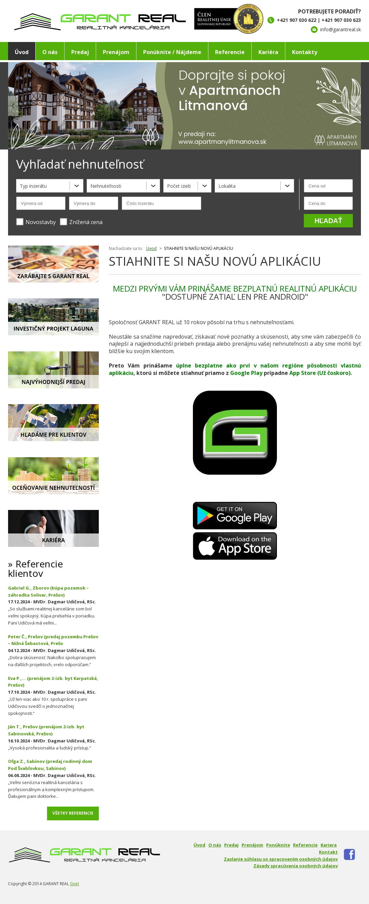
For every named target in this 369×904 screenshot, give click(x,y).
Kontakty (304, 52)
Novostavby (36, 222)
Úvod (22, 52)
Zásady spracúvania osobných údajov (295, 866)
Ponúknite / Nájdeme (172, 52)
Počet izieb (179, 186)
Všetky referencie (72, 813)
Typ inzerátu (33, 186)
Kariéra (268, 52)
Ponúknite (278, 845)
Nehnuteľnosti (105, 186)
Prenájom (116, 52)
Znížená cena (81, 222)
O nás (49, 52)
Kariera (329, 845)
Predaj (80, 52)
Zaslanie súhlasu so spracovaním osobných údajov (281, 859)
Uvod (151, 248)
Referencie (230, 52)
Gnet (74, 884)
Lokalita (227, 186)
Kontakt (328, 852)
